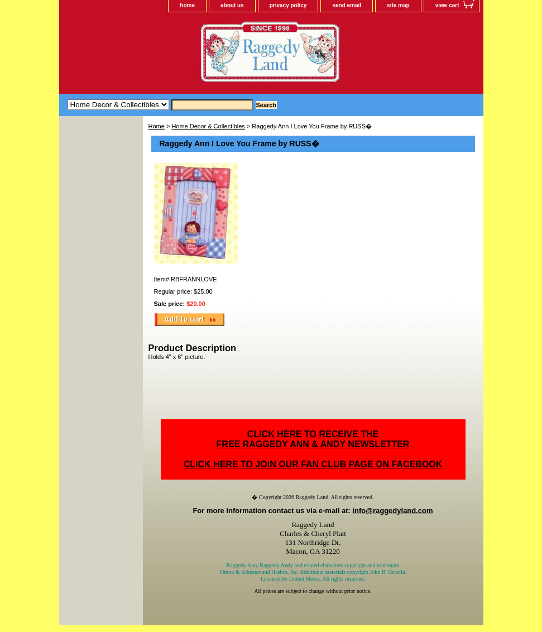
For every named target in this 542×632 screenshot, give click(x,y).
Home (156, 126)
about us (232, 5)
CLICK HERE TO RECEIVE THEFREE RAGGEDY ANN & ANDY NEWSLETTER (313, 439)
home (187, 5)
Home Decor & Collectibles (207, 126)
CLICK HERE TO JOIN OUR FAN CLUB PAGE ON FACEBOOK (313, 464)
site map (398, 5)
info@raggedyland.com (392, 510)
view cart (447, 5)
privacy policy (288, 5)
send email (346, 5)
